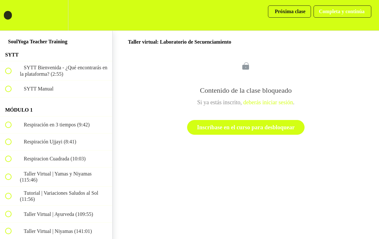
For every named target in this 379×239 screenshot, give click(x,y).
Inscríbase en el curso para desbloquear (246, 127)
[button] (12, 15)
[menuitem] (56, 15)
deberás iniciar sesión (268, 102)
